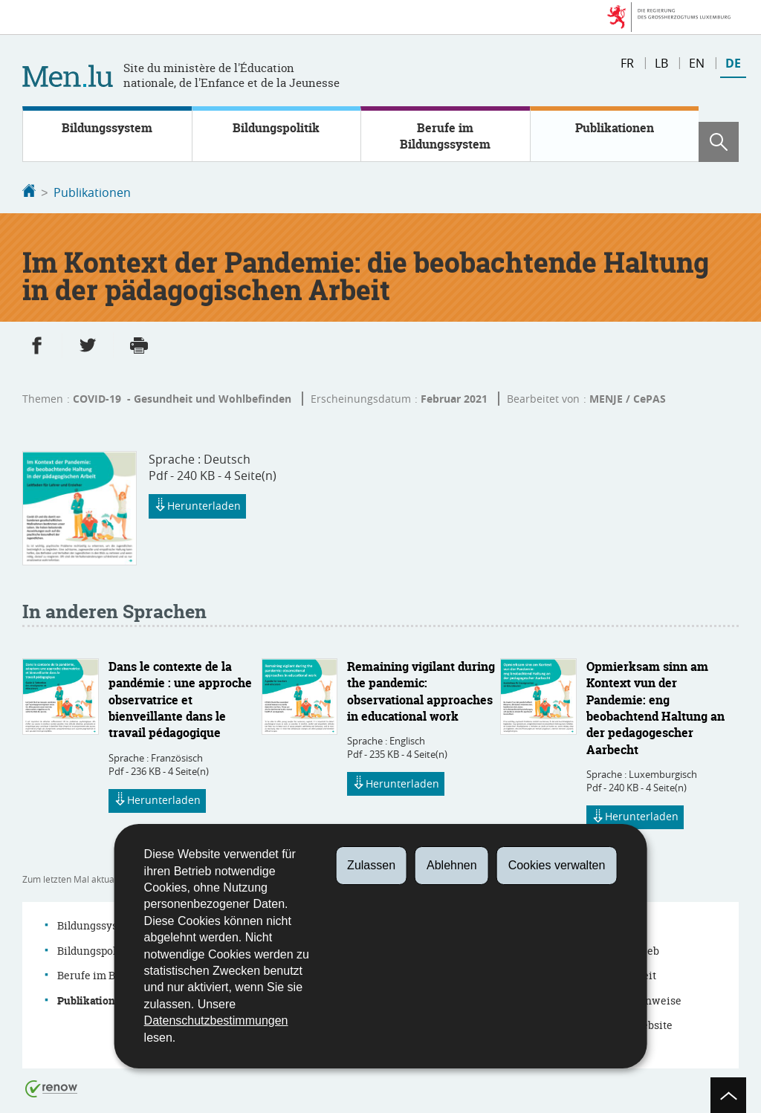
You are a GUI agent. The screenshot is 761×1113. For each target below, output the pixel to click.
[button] (719, 142)
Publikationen (614, 128)
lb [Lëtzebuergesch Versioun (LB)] (661, 63)
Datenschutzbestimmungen (216, 1020)
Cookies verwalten (557, 865)
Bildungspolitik (276, 128)
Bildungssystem (107, 128)
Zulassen (371, 865)
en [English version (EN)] (697, 63)
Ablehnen (452, 865)
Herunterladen (197, 505)
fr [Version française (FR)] (627, 63)
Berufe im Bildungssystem (445, 136)
